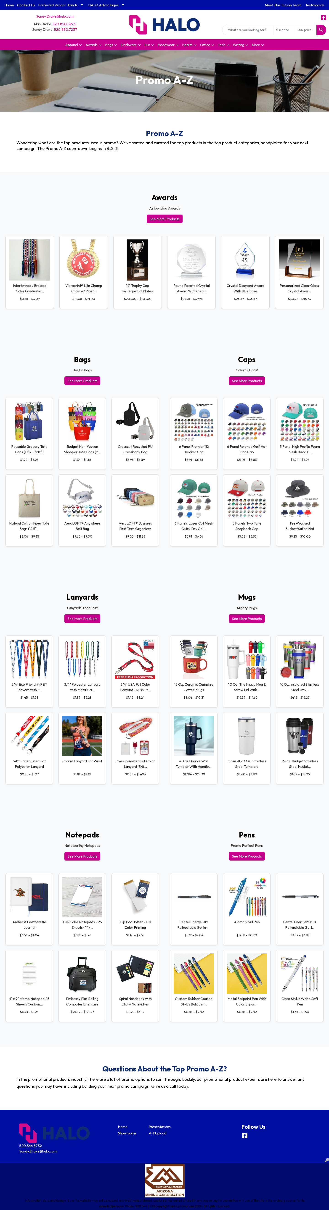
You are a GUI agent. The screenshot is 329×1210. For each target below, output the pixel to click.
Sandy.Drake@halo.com (55, 16)
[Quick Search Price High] (306, 30)
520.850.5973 (64, 24)
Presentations (160, 1126)
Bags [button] (109, 44)
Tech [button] (221, 44)
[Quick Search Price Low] (284, 30)
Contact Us (26, 5)
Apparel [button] (71, 44)
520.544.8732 (30, 1145)
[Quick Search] (248, 30)
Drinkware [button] (129, 44)
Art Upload (157, 1133)
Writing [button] (238, 44)
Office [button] (205, 44)
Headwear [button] (166, 44)
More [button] (256, 44)
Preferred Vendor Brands (57, 5)
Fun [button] (147, 44)
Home (9, 5)
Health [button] (187, 44)
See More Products (165, 219)
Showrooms (127, 1133)
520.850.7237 (65, 29)
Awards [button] (91, 44)
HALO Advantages (103, 5)
